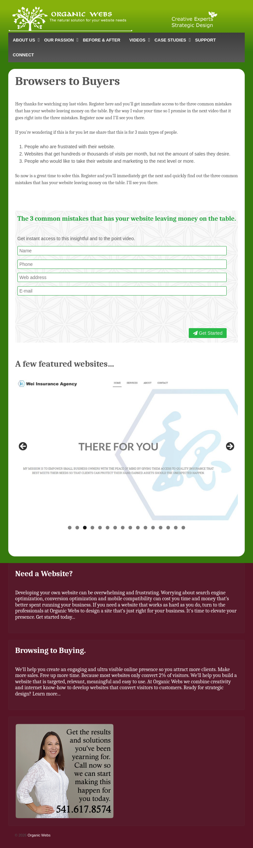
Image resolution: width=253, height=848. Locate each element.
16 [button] (183, 527)
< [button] (23, 447)
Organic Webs (39, 835)
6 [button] (107, 527)
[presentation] (177, 312)
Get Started (207, 333)
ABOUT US (24, 40)
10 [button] (138, 527)
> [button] (230, 447)
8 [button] (123, 527)
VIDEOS (137, 40)
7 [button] (115, 527)
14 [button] (168, 527)
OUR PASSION (59, 40)
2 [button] (77, 527)
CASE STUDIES (170, 40)
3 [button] (85, 527)
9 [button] (130, 527)
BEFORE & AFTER (101, 40)
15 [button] (176, 527)
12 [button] (153, 527)
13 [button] (160, 527)
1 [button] (69, 527)
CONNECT (23, 54)
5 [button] (100, 527)
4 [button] (92, 527)
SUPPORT (205, 40)
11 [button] (145, 527)
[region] (126, 448)
